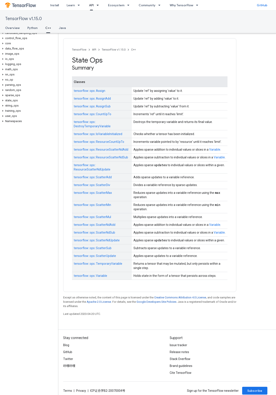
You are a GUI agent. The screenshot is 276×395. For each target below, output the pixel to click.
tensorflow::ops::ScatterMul (92, 217)
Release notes (179, 352)
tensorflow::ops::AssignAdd (92, 98)
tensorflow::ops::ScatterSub (92, 248)
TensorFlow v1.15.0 (23, 18)
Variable (214, 149)
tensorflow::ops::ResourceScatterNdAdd (101, 149)
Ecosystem (116, 5)
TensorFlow (79, 49)
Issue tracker (178, 345)
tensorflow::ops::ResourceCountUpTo (99, 141)
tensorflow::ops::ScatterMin (92, 205)
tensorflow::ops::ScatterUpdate (95, 256)
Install (54, 5)
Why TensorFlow (181, 5)
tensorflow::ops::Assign (89, 90)
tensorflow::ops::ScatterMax (93, 192)
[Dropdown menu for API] (99, 5)
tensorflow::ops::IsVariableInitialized (98, 134)
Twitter (68, 359)
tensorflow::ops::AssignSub (92, 106)
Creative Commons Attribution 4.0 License (180, 297)
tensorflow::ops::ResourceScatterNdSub (101, 157)
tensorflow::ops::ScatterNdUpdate (97, 240)
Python (32, 28)
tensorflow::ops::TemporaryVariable (98, 263)
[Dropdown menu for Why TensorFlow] (198, 5)
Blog (66, 345)
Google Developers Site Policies (156, 301)
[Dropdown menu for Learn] (80, 5)
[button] (28, 33)
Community (147, 5)
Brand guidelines (181, 366)
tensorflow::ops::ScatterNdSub (94, 232)
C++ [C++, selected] (48, 28)
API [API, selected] (91, 5)
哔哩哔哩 (69, 366)
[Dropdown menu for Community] (160, 5)
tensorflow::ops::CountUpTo (92, 114)
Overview (12, 28)
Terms (67, 390)
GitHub (262, 5)
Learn (71, 5)
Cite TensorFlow (180, 372)
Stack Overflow (180, 359)
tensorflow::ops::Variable (90, 275)
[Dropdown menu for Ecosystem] (129, 5)
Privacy (81, 390)
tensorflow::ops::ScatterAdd (93, 177)
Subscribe (254, 391)
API (94, 49)
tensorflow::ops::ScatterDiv (92, 185)
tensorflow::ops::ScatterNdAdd (94, 224)
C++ (133, 49)
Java (62, 28)
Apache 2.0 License (99, 301)
